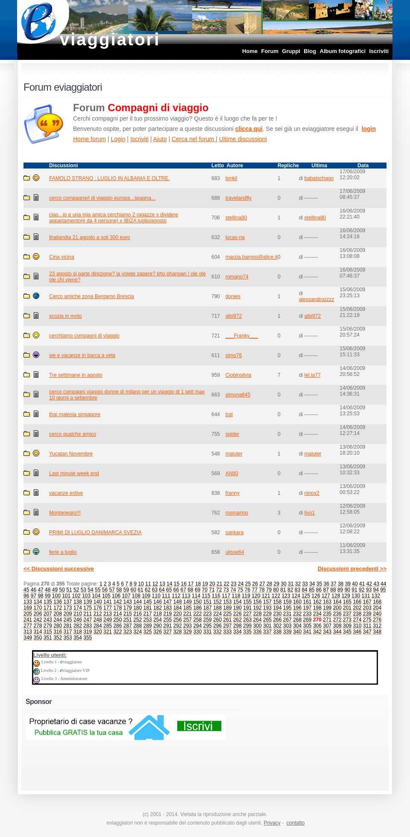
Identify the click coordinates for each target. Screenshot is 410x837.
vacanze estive (66, 493)
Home (250, 51)
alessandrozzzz (316, 299)
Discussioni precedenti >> (352, 568)
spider (233, 434)
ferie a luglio (63, 552)
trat (229, 414)
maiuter (234, 454)
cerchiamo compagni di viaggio (84, 336)
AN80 (232, 473)
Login (118, 139)
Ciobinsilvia (239, 375)
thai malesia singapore (74, 414)
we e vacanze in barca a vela (82, 355)
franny (233, 493)
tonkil (231, 178)
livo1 (310, 513)
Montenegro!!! (65, 513)
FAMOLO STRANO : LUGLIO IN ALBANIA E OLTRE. (109, 178)
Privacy (272, 823)
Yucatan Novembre (71, 454)
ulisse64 (235, 552)
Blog (310, 51)
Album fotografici (343, 51)
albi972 (234, 316)
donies (233, 296)
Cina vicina (61, 257)
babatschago (319, 178)
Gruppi (291, 51)
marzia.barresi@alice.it (252, 257)
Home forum (89, 139)
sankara (235, 532)
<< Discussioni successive (58, 568)
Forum (269, 51)
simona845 (238, 395)
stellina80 (236, 218)
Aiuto (160, 139)
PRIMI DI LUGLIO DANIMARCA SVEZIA (95, 532)
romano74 (237, 277)
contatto (296, 823)
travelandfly (239, 198)
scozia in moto (65, 316)
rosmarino (237, 513)
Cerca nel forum (194, 139)
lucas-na (235, 237)
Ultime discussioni (243, 139)
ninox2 (312, 493)
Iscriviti (379, 51)
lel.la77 (313, 375)
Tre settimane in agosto (75, 375)
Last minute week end (74, 473)
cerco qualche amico (72, 434)
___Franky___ (242, 336)
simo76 (234, 355)
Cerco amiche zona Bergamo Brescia (91, 296)
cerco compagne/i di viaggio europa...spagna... (102, 198)
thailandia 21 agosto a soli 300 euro (89, 237)
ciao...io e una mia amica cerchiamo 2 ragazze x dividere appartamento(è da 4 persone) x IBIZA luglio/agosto (113, 218)
